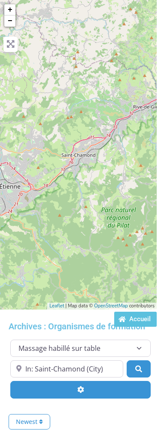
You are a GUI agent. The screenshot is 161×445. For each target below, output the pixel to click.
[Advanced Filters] (80, 389)
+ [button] (10, 10)
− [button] (10, 21)
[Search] (139, 368)
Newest (29, 421)
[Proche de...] (66, 368)
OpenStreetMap (111, 306)
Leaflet (56, 306)
